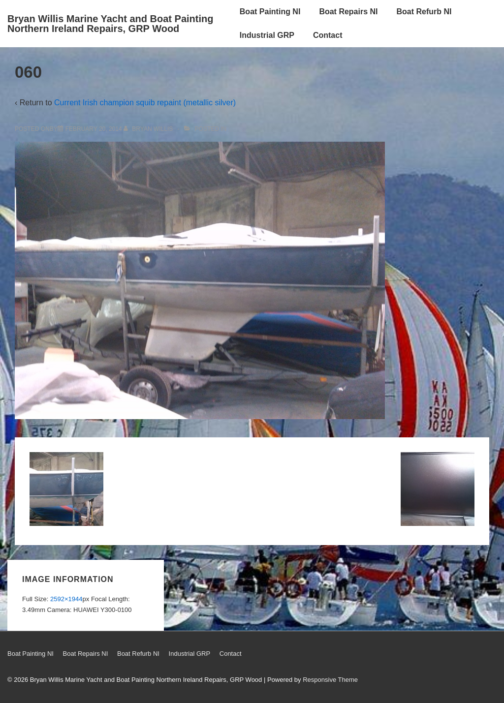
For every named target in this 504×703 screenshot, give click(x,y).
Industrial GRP (267, 35)
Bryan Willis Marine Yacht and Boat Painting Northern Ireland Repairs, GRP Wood (110, 23)
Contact (328, 35)
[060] (93, 128)
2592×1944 (66, 599)
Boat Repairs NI (348, 11)
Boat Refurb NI (424, 11)
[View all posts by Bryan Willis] (149, 128)
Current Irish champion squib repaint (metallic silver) (145, 102)
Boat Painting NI (270, 11)
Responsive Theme (330, 679)
